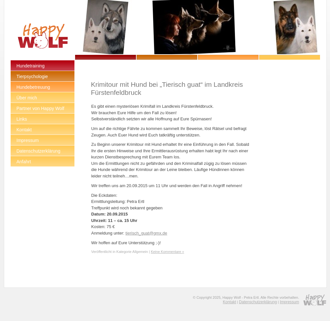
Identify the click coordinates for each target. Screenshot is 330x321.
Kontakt (229, 302)
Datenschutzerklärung (258, 302)
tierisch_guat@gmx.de (146, 233)
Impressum (289, 302)
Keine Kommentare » (167, 252)
